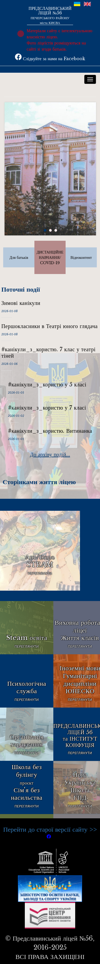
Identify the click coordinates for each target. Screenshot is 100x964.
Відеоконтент (81, 257)
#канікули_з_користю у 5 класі (47, 384)
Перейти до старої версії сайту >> (50, 829)
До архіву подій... (50, 454)
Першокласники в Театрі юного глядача (49, 326)
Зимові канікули (20, 303)
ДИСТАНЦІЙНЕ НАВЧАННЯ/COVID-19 (50, 257)
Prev (9, 176)
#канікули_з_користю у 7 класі (47, 408)
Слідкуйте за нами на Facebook (50, 58)
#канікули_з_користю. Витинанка (50, 431)
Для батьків (19, 257)
